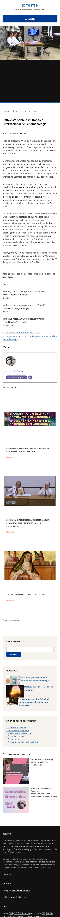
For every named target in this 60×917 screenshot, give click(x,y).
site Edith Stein (14, 371)
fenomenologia (14, 620)
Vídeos (34, 111)
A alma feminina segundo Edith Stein (25, 594)
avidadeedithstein (18, 897)
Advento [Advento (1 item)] (5, 913)
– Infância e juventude (16, 727)
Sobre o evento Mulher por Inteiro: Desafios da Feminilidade (42, 762)
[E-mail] (30, 377)
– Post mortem (12, 739)
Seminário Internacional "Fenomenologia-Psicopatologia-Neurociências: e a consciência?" (28, 523)
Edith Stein (30, 5)
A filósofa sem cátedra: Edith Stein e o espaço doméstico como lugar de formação (34, 702)
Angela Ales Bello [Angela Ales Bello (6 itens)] (19, 913)
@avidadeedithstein (21, 890)
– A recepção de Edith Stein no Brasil (22, 742)
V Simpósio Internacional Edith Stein (22, 332)
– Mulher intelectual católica (18, 733)
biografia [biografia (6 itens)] (47, 913)
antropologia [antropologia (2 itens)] (35, 913)
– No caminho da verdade (17, 730)
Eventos (27, 111)
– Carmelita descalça (15, 736)
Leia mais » (7, 874)
